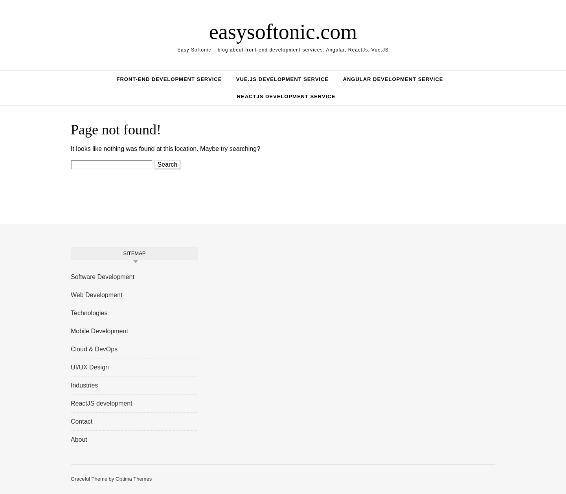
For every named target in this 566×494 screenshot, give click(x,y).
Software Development (102, 277)
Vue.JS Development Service (282, 79)
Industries (84, 385)
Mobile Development (99, 331)
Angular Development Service (393, 79)
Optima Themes (134, 479)
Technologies (89, 313)
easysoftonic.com (283, 32)
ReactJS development (101, 403)
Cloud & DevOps (94, 349)
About (79, 439)
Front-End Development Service (169, 79)
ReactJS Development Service (286, 96)
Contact (81, 421)
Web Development (96, 295)
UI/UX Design (90, 367)
